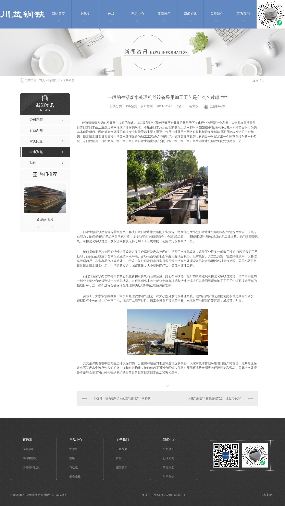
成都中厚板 (30, 458)
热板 (72, 458)
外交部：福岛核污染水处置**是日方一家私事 (122, 398)
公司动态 (168, 449)
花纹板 (73, 467)
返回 (257, 80)
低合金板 (75, 476)
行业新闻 (168, 458)
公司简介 (121, 449)
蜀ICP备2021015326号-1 (169, 494)
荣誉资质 (121, 467)
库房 (119, 458)
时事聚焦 (68, 80)
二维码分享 (217, 106)
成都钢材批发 (44, 219)
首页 (42, 80)
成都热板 (28, 449)
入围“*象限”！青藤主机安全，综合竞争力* (214, 398)
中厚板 (73, 449)
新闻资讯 (54, 80)
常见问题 (168, 467)
